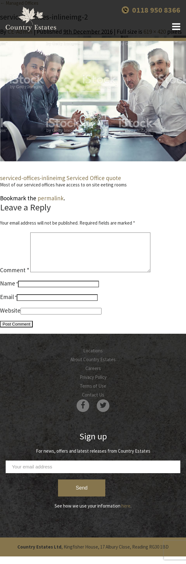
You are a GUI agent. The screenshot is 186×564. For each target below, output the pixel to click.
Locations (93, 358)
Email (7, 304)
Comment (14, 277)
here (126, 513)
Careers (93, 376)
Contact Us (93, 402)
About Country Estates (93, 367)
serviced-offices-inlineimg (32, 178)
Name (7, 291)
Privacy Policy (93, 385)
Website (10, 318)
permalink (51, 198)
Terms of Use (93, 394)
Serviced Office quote (94, 178)
